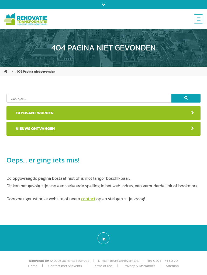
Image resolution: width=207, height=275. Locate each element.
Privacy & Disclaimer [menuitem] (139, 265)
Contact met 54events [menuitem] (65, 265)
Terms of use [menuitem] (103, 265)
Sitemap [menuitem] (172, 265)
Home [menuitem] (32, 265)
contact (88, 198)
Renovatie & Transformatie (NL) (6, 69)
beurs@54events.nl (124, 260)
